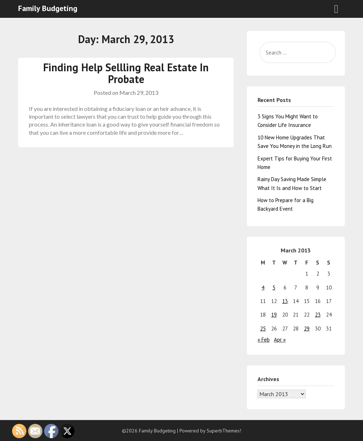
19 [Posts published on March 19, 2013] (274, 314)
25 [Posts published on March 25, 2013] (263, 328)
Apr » (280, 339)
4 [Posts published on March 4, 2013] (262, 287)
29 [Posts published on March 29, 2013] (307, 328)
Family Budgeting (47, 8)
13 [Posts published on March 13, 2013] (285, 301)
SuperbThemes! (224, 430)
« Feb (264, 339)
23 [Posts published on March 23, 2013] (318, 314)
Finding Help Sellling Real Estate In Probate (126, 73)
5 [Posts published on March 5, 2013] (274, 287)
